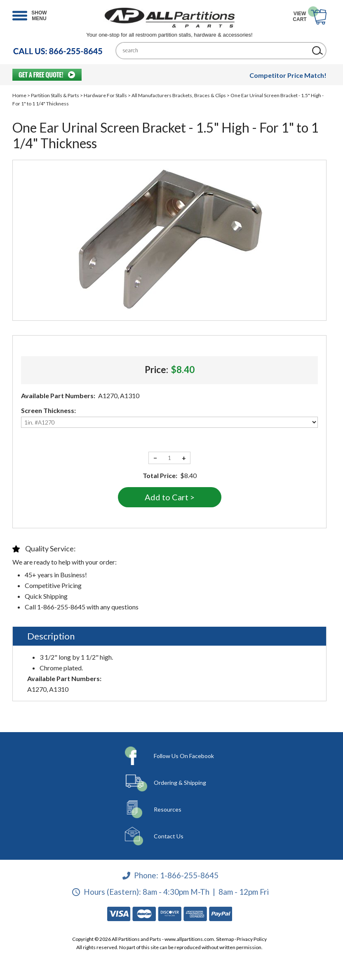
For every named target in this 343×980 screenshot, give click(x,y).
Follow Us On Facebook (184, 755)
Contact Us (168, 836)
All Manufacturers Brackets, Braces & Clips (179, 95)
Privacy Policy (252, 939)
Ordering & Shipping (180, 782)
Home (19, 95)
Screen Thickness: (48, 410)
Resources (167, 809)
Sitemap (225, 939)
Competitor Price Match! (288, 75)
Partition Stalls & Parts (55, 95)
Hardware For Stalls (105, 95)
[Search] (214, 50)
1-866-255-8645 (189, 875)
